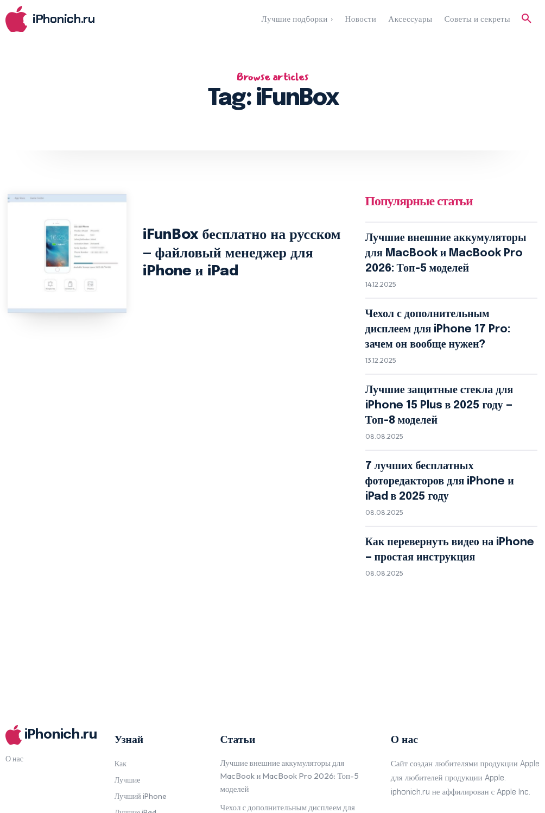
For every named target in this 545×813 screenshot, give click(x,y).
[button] (527, 19)
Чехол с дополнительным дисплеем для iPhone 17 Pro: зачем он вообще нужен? (441, 299)
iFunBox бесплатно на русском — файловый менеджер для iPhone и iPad (240, 252)
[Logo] (72, 19)
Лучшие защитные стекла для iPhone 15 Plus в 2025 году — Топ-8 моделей (442, 349)
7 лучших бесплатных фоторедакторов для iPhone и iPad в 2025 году (444, 399)
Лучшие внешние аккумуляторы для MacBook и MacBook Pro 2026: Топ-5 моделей (444, 244)
